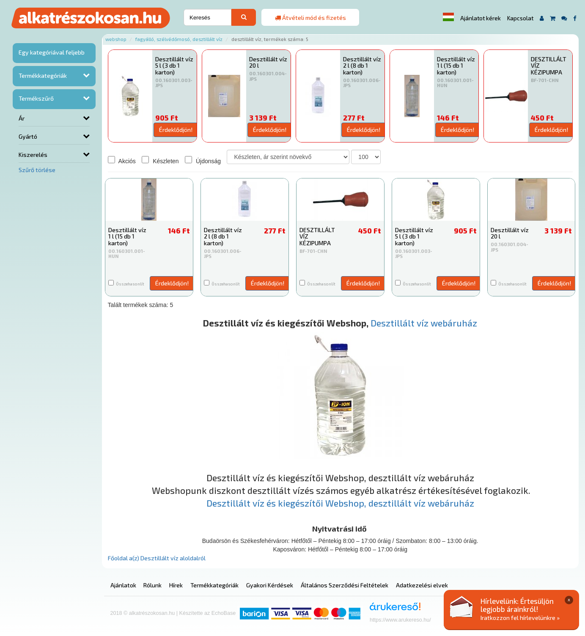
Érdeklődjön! (175, 129)
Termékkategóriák (43, 75)
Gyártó (28, 136)
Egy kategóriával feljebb (52, 52)
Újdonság (203, 160)
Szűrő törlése (37, 169)
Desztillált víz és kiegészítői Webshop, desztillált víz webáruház (340, 503)
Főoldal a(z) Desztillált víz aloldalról (157, 558)
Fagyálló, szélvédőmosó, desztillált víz (178, 39)
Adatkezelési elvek (422, 585)
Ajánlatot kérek (480, 18)
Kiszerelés (33, 154)
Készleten (160, 160)
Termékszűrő (36, 98)
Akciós (122, 160)
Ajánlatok (123, 585)
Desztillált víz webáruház (424, 323)
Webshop (115, 39)
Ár (22, 118)
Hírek (176, 585)
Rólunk (152, 585)
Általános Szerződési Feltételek (344, 585)
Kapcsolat (520, 18)
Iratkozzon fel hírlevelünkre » (520, 617)
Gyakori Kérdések (269, 585)
